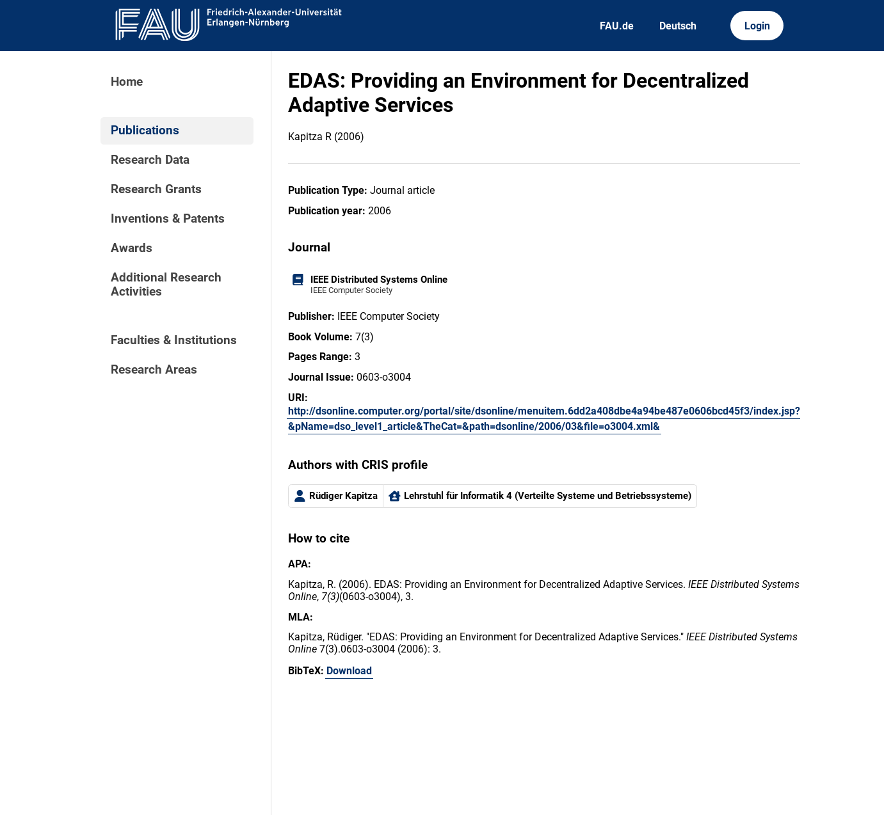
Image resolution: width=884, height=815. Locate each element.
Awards (131, 248)
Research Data (150, 160)
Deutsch (677, 26)
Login (757, 26)
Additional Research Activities (166, 285)
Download (349, 671)
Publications (145, 130)
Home (127, 82)
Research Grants (156, 189)
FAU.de (617, 26)
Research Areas (154, 370)
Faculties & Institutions (174, 340)
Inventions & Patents (168, 219)
